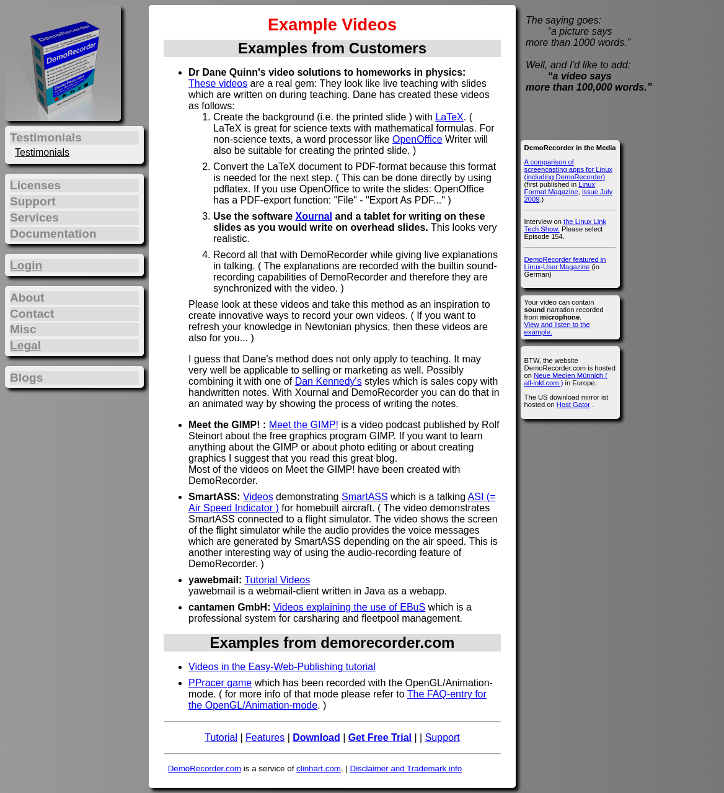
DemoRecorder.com (205, 768)
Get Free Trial (380, 737)
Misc (23, 329)
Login (26, 265)
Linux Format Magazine (559, 188)
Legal (25, 345)
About (27, 297)
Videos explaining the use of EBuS (349, 607)
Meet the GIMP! (303, 424)
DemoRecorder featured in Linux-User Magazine (565, 263)
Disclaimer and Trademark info (406, 768)
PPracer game (220, 683)
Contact (32, 313)
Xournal (313, 216)
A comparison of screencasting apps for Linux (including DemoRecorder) (568, 169)
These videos (217, 83)
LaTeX (449, 117)
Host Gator (573, 404)
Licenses (35, 185)
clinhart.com (318, 768)
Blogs (26, 377)
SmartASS (365, 496)
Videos (258, 496)
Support (442, 737)
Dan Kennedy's (328, 381)
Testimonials (42, 152)
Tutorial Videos (277, 580)
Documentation (53, 233)
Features (265, 737)
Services (34, 217)
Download (316, 737)
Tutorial (221, 737)
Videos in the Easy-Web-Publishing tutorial (282, 666)
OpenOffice (417, 139)
